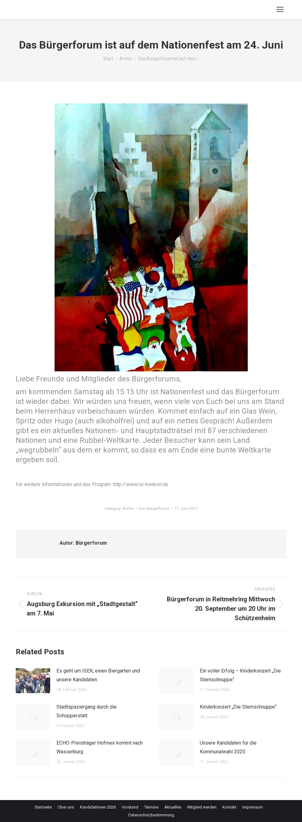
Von (154, 508)
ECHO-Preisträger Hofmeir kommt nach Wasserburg (99, 747)
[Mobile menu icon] (280, 9)
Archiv (128, 508)
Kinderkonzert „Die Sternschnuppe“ (238, 707)
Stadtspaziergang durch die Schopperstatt (86, 711)
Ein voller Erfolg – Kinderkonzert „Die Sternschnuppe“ (240, 675)
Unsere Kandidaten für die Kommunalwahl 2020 (228, 747)
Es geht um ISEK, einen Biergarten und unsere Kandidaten (98, 675)
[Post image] (33, 680)
